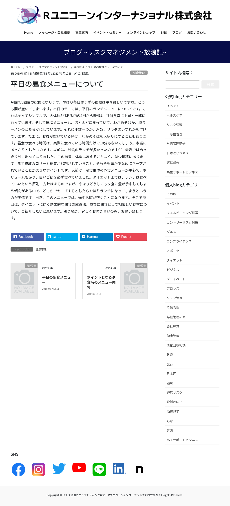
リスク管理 (174, 124)
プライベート (176, 279)
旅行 (170, 364)
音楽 (170, 430)
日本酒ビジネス (178, 153)
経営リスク (174, 392)
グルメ (171, 232)
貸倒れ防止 (174, 402)
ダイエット (174, 260)
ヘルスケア (174, 115)
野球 (170, 421)
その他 (171, 194)
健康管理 (139, 73)
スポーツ (173, 250)
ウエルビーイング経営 (182, 212)
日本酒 (171, 373)
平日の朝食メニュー (56, 279)
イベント (173, 106)
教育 (170, 354)
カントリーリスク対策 (182, 222)
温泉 (170, 383)
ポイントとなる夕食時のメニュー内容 (101, 282)
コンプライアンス (179, 241)
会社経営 (173, 326)
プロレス (173, 288)
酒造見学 (173, 411)
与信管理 (176, 134)
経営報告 (173, 162)
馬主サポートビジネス (182, 172)
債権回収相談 (176, 345)
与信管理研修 (176, 143)
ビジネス (173, 269)
